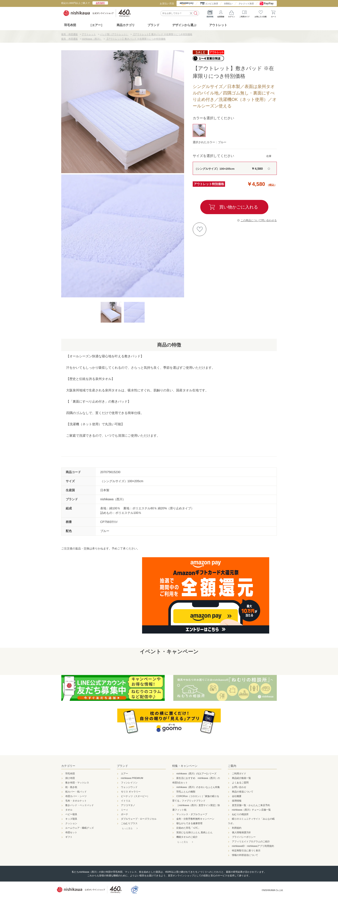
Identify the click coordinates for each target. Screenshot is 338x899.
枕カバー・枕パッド (76, 791)
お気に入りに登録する (199, 229)
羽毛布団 (70, 25)
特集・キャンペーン (184, 765)
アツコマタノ (128, 805)
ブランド (122, 765)
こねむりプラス (129, 823)
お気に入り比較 (261, 12)
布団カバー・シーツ (76, 796)
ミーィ (124, 809)
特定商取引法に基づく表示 (246, 850)
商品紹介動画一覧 (241, 778)
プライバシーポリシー (244, 837)
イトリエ (125, 800)
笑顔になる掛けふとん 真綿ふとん (194, 832)
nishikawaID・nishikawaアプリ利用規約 (253, 846)
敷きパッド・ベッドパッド (79, 805)
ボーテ (124, 814)
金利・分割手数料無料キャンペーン (195, 818)
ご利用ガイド (244, 12)
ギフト (68, 837)
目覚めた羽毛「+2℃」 (188, 828)
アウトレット (218, 25)
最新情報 (210, 12)
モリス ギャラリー (131, 791)
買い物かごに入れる (238, 207)
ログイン (231, 12)
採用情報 (236, 800)
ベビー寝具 (71, 814)
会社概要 (236, 796)
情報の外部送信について (245, 855)
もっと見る (127, 828)
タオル (68, 809)
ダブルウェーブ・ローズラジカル (138, 818)
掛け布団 (70, 778)
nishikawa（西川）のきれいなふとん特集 (198, 787)
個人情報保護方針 (241, 832)
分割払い (228, 3)
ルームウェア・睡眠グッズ (79, 828)
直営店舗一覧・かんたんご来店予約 (251, 805)
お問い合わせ (239, 787)
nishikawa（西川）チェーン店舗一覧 (251, 809)
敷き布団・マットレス (77, 782)
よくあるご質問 (240, 782)
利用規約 (236, 828)
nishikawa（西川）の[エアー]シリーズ (196, 773)
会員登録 (220, 12)
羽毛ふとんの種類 (185, 791)
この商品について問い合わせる (259, 220)
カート (273, 12)
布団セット (71, 832)
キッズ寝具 (71, 818)
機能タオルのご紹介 (187, 837)
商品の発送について (242, 791)
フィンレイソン (129, 782)
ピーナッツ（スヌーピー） (135, 796)
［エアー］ (96, 25)
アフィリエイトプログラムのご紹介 (251, 841)
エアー (124, 773)
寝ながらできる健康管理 (189, 823)
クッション (71, 823)
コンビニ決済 (211, 3)
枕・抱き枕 (71, 787)
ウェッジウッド (129, 787)
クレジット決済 (246, 3)
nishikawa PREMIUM (132, 778)
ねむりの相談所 (240, 814)
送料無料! (100, 3)
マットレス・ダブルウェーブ (191, 814)
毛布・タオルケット (76, 800)
